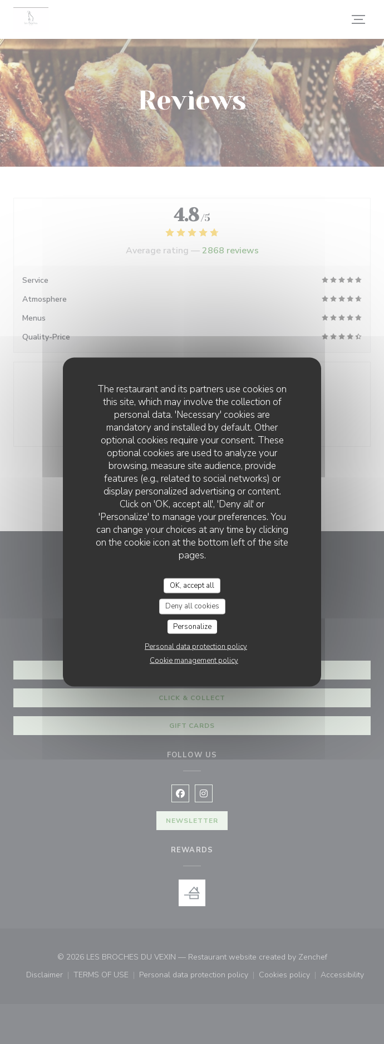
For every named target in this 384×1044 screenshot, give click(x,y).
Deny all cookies (192, 606)
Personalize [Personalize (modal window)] (192, 626)
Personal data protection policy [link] (196, 647)
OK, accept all (192, 585)
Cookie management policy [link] (194, 661)
